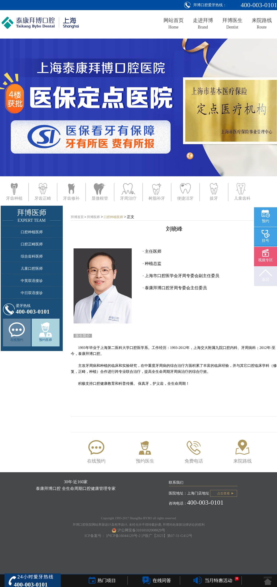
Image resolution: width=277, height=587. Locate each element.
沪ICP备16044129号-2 (123, 536)
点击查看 (223, 493)
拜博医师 (93, 217)
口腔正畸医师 (32, 244)
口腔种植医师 (32, 232)
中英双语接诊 (32, 281)
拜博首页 (77, 217)
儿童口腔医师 (32, 268)
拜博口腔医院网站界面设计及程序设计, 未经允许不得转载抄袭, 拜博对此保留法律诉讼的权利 (139, 524)
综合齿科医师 (32, 256)
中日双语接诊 (32, 293)
